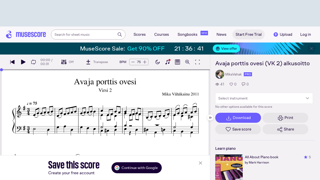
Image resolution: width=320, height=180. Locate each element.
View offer (226, 48)
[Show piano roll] (177, 62)
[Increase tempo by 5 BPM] (145, 62)
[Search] (119, 34)
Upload (282, 35)
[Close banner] (311, 48)
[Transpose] (96, 62)
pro (248, 74)
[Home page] (26, 34)
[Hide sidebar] (210, 117)
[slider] (1, 69)
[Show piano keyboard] (167, 62)
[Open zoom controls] (187, 62)
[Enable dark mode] (157, 62)
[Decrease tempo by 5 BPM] (133, 62)
